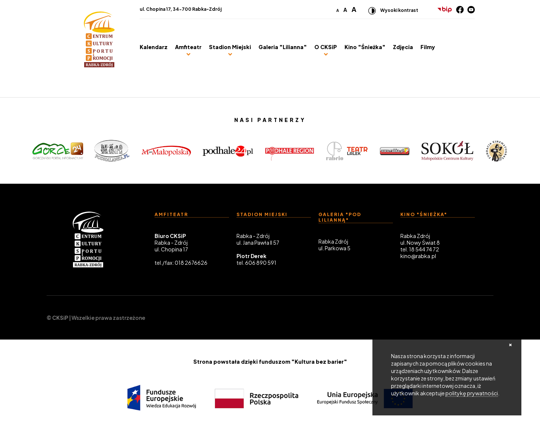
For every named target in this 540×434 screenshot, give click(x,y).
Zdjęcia (403, 47)
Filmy (427, 47)
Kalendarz (154, 47)
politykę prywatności (471, 393)
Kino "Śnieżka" (364, 47)
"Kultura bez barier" (319, 361)
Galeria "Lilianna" (282, 47)
